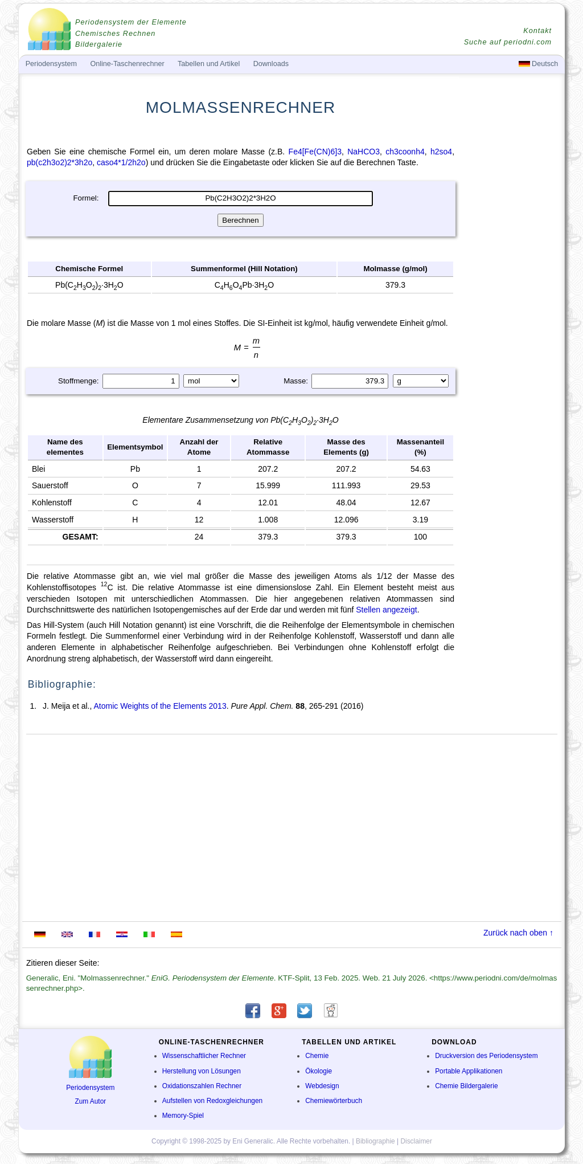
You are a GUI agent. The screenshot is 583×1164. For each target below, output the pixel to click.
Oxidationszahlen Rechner (201, 1086)
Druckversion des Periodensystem (486, 1056)
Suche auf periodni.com (508, 42)
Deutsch (539, 64)
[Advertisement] (510, 306)
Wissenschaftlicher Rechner (204, 1056)
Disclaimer (416, 1141)
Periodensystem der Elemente (131, 22)
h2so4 (441, 151)
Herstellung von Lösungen (201, 1071)
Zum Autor (90, 1101)
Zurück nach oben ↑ (518, 932)
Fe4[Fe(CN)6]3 (315, 151)
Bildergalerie (98, 44)
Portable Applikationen (468, 1071)
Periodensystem (90, 1088)
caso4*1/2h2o (121, 162)
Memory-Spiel (183, 1116)
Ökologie (318, 1071)
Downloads (271, 64)
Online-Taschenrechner (127, 64)
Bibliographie (375, 1141)
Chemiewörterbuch (333, 1101)
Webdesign (322, 1086)
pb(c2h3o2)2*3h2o (59, 162)
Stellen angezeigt (386, 609)
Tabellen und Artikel (209, 64)
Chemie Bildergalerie (466, 1086)
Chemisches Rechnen (115, 34)
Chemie (317, 1056)
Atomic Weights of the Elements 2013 (159, 705)
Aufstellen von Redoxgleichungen (212, 1101)
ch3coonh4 (405, 151)
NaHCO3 (363, 151)
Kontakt (537, 31)
